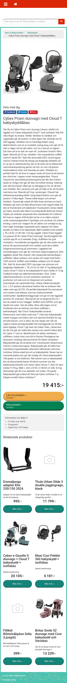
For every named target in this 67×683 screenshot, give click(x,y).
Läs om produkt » (33, 396)
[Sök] (61, 21)
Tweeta (22, 112)
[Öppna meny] (5, 4)
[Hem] (15, 4)
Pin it (33, 112)
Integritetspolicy (9, 680)
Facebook (9, 112)
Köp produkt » (33, 406)
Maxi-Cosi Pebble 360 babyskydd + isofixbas (47, 559)
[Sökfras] (30, 21)
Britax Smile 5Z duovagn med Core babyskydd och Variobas (48, 636)
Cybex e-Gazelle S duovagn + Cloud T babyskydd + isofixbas (16, 561)
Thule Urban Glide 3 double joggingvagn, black (49, 485)
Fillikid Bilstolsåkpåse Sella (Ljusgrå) (17, 634)
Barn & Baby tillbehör (33, 13)
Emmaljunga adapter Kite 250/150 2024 (13, 485)
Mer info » (17, 509)
